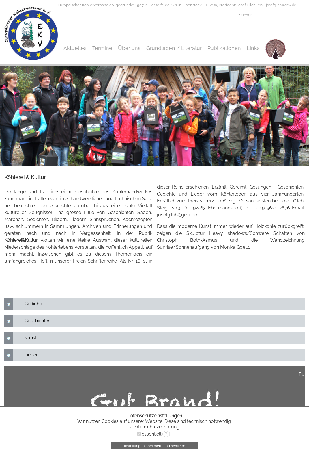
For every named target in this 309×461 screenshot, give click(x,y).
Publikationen (224, 48)
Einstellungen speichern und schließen (154, 446)
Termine (102, 48)
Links (253, 48)
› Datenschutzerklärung (154, 427)
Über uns (129, 48)
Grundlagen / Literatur (174, 48)
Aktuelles (75, 48)
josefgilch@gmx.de (281, 5)
